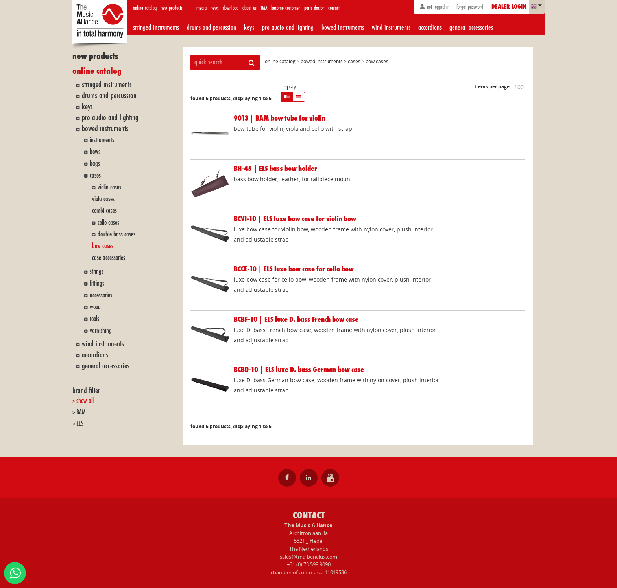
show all (85, 401)
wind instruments (391, 27)
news (215, 8)
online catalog (145, 8)
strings (96, 271)
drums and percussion (211, 27)
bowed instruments (342, 27)
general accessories (471, 27)
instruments (102, 140)
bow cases (102, 246)
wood (95, 307)
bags (95, 163)
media (201, 8)
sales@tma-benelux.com (308, 556)
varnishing (101, 330)
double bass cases (116, 234)
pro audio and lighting (288, 27)
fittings (97, 283)
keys (249, 27)
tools (94, 318)
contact (334, 8)
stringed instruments (156, 27)
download (230, 8)
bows (95, 152)
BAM (81, 412)
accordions (430, 27)
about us (249, 8)
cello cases (108, 222)
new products (172, 8)
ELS (79, 423)
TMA (263, 8)
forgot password (469, 7)
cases (95, 175)
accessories (101, 295)
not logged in (434, 6)
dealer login (508, 7)
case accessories (108, 258)
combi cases (104, 210)
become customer (285, 8)
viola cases (103, 199)
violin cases (109, 187)
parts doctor (314, 8)
